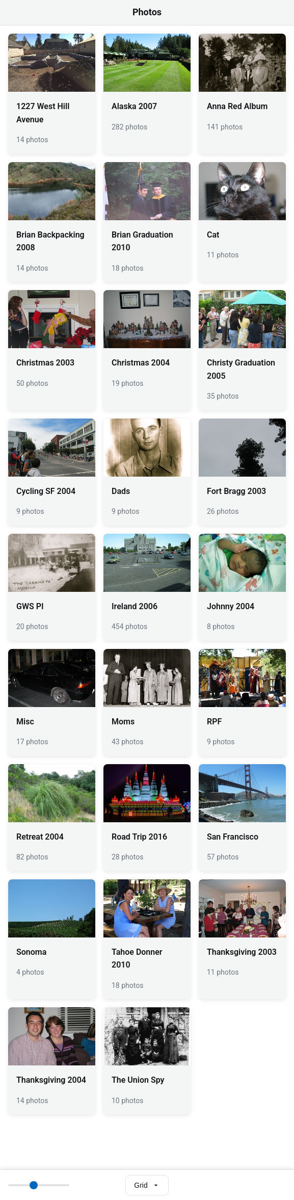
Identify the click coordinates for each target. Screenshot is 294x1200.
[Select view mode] (146, 1185)
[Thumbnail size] (38, 1185)
